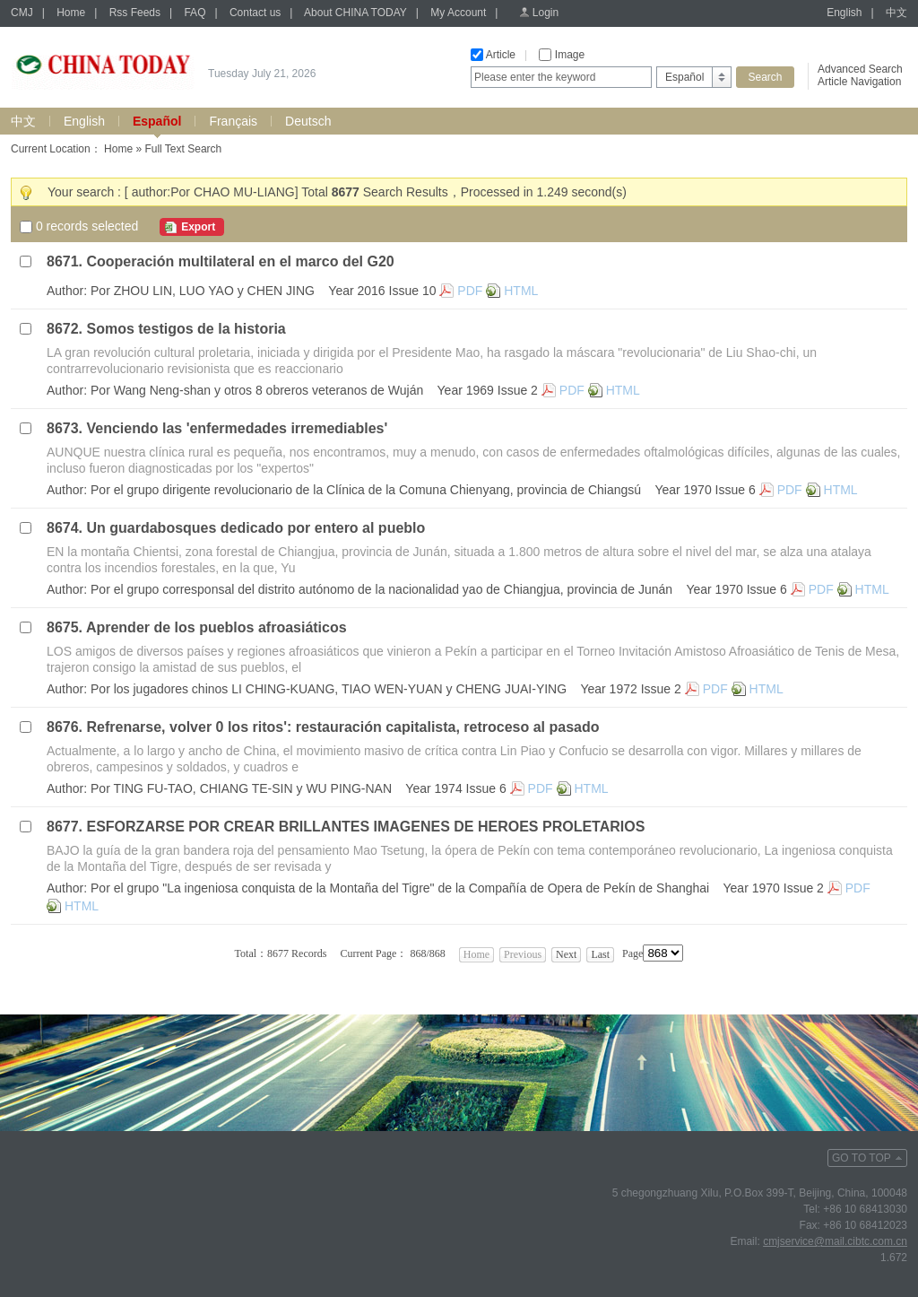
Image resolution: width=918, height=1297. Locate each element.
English (844, 12)
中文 (896, 12)
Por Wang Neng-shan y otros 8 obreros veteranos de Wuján (257, 390)
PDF (469, 290)
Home (70, 12)
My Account (458, 12)
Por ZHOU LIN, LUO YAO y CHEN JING (203, 290)
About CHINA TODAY (355, 12)
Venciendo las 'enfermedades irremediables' (236, 428)
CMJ (22, 12)
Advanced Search (860, 69)
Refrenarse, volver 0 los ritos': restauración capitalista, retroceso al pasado (342, 727)
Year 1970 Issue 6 (704, 490)
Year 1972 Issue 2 (630, 689)
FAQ (194, 12)
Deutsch (308, 121)
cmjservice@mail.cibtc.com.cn (835, 1241)
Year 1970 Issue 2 (773, 888)
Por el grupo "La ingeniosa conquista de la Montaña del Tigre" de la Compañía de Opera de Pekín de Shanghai (400, 888)
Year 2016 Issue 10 (382, 290)
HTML (521, 290)
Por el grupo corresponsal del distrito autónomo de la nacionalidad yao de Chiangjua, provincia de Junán (381, 589)
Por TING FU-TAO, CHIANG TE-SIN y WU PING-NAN (241, 788)
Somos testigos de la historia (185, 328)
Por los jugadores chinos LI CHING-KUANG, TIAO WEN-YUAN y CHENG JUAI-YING (329, 689)
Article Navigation (859, 81)
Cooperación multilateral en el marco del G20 (240, 261)
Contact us (255, 12)
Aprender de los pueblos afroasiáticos (216, 627)
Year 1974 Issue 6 (455, 788)
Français (233, 121)
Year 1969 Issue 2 (487, 390)
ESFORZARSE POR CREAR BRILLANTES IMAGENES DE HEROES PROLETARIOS (365, 826)
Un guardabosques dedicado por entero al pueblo (255, 527)
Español (157, 121)
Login (546, 12)
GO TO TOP (861, 1158)
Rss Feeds (134, 12)
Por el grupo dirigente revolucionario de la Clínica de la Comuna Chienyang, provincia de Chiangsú (366, 490)
